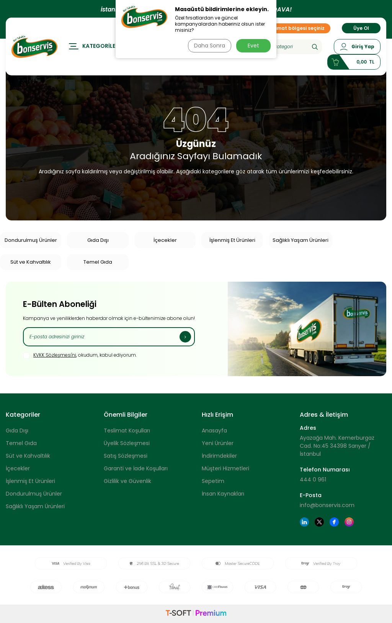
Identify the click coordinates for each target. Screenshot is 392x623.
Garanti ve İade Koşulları (136, 468)
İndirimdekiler (219, 456)
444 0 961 (313, 479)
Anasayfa (214, 430)
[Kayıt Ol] (185, 336)
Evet (253, 45)
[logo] (34, 49)
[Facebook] (334, 522)
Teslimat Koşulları (127, 430)
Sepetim (213, 481)
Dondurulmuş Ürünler (31, 240)
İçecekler (165, 240)
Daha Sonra (208, 45)
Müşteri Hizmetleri (225, 468)
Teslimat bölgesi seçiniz (292, 30)
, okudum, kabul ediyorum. (80, 355)
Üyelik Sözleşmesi (127, 443)
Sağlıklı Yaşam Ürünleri (300, 240)
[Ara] (314, 48)
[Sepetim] (354, 64)
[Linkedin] (304, 522)
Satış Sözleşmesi (125, 456)
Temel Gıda (97, 262)
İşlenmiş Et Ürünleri (232, 240)
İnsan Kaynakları (223, 493)
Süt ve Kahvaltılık (30, 262)
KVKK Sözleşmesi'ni (54, 355)
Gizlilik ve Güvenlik (127, 481)
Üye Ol (361, 30)
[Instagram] (349, 522)
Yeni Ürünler (218, 443)
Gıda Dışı (98, 240)
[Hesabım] (357, 48)
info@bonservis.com (327, 505)
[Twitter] (319, 522)
